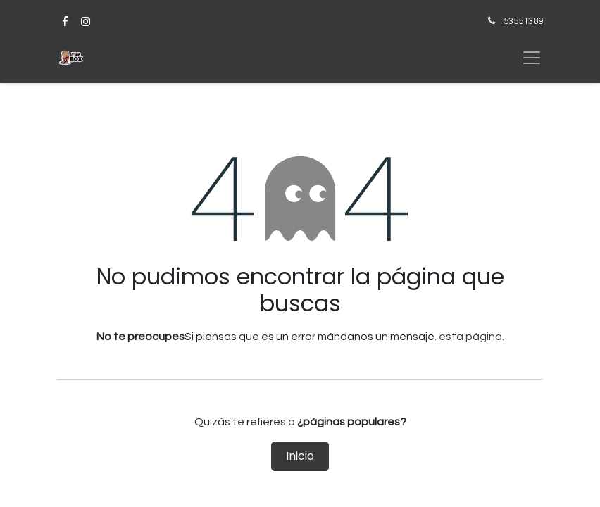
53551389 (523, 21)
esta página (470, 336)
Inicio (300, 456)
